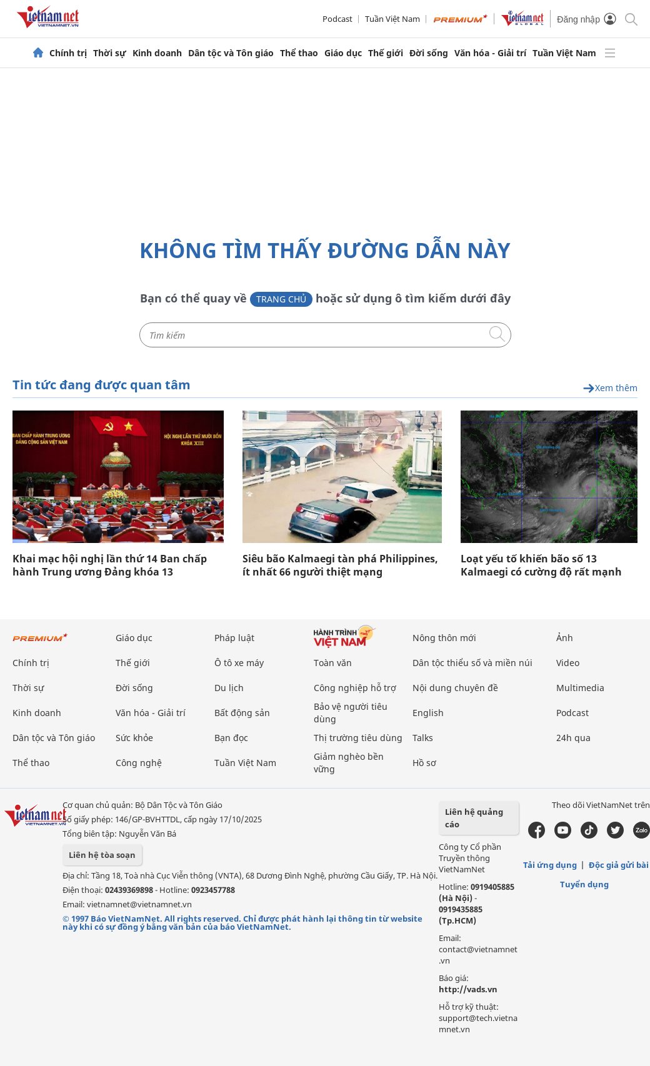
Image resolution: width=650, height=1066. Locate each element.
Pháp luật (234, 638)
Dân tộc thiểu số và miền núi (472, 663)
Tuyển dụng (584, 884)
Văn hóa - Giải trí (490, 53)
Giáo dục (343, 53)
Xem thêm (610, 388)
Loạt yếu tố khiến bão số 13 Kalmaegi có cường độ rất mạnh (541, 565)
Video (567, 663)
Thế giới (385, 53)
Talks (422, 738)
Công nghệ (139, 763)
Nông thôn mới (444, 638)
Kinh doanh (157, 53)
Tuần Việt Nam (392, 18)
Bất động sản (242, 713)
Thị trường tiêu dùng (358, 738)
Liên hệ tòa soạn (102, 854)
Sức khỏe (134, 738)
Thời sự (109, 53)
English (428, 713)
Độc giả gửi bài (619, 864)
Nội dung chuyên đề (455, 688)
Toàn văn (333, 663)
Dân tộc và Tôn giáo (231, 53)
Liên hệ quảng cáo (474, 818)
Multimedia (580, 688)
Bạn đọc (231, 738)
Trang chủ (281, 299)
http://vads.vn (468, 989)
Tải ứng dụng (550, 864)
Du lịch (229, 688)
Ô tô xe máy (239, 663)
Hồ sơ (424, 763)
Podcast (337, 18)
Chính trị (68, 53)
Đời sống (428, 53)
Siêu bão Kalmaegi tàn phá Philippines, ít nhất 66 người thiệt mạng (340, 565)
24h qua (573, 738)
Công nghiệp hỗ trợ (355, 688)
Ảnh (564, 638)
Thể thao (299, 53)
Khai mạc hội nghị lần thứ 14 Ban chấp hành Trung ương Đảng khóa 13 (109, 565)
